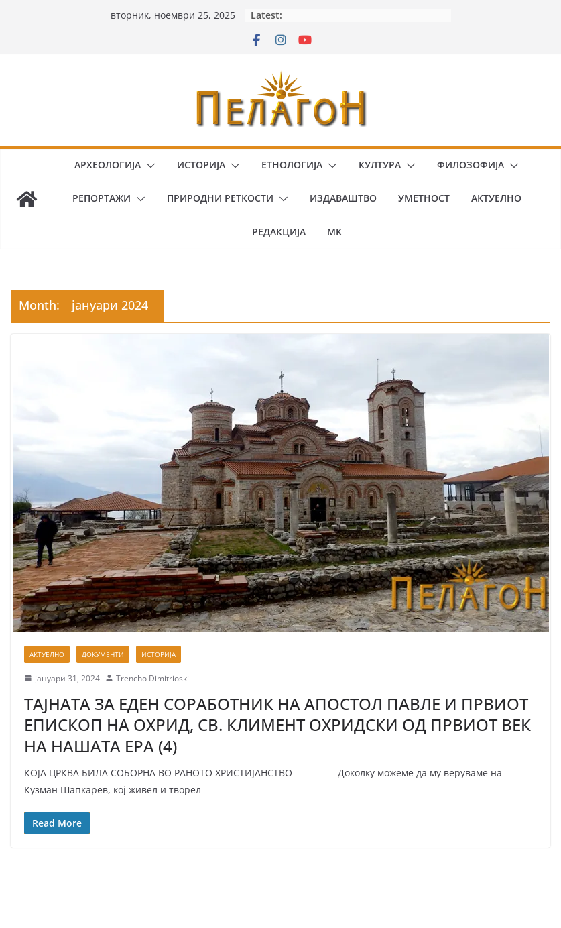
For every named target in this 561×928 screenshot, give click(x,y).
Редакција (279, 231)
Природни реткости (220, 198)
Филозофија (470, 164)
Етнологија (291, 164)
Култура (380, 164)
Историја (201, 164)
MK (334, 231)
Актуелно (496, 198)
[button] (148, 166)
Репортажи (101, 198)
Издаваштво (343, 198)
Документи (103, 654)
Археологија (107, 164)
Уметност (424, 198)
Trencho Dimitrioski (152, 678)
